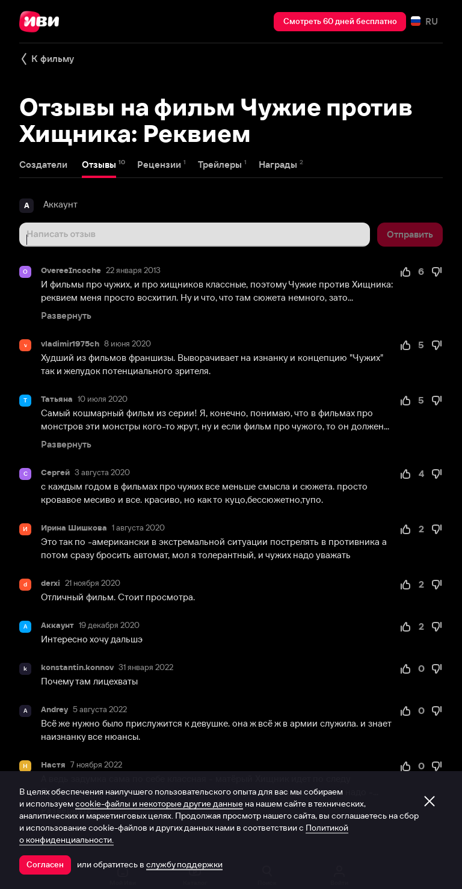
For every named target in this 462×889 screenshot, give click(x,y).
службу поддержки (184, 864)
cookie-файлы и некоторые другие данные (159, 803)
